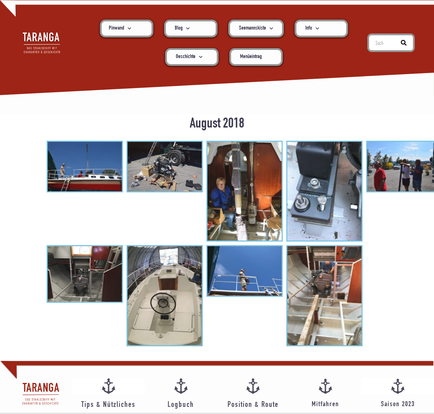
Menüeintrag (251, 57)
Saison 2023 (398, 404)
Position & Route (253, 405)
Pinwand (120, 28)
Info (312, 28)
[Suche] (403, 42)
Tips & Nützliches (108, 405)
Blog (182, 28)
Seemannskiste (256, 28)
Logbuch (181, 405)
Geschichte (189, 56)
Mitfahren (325, 404)
